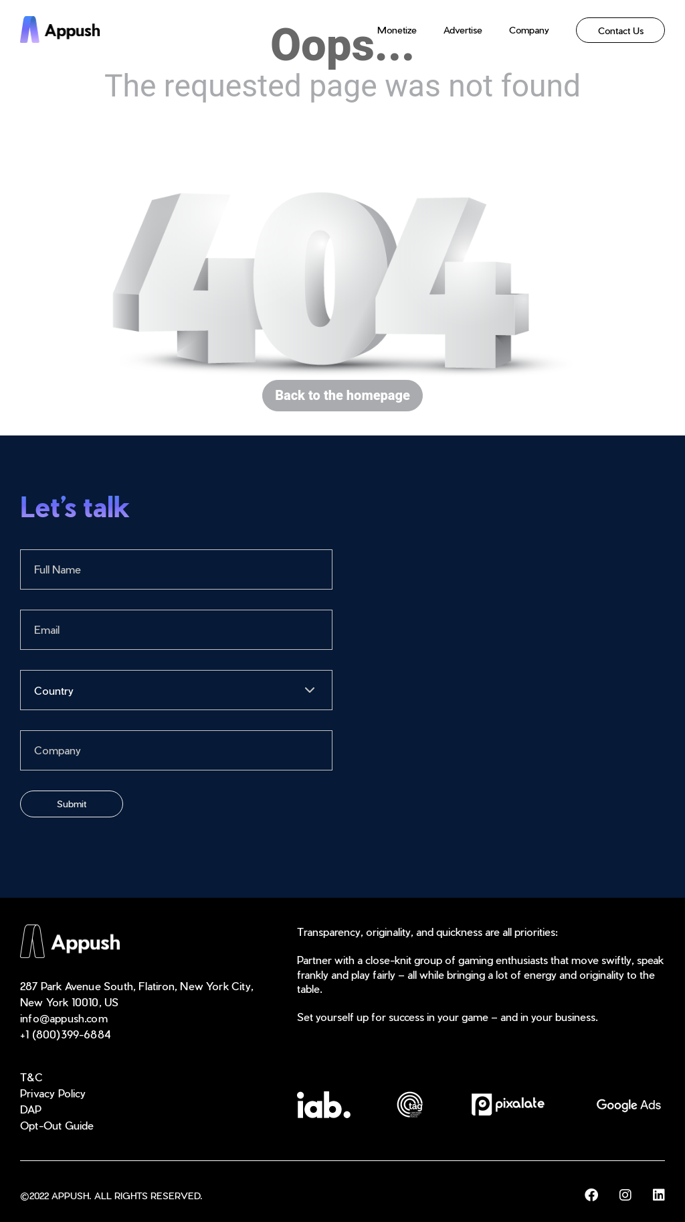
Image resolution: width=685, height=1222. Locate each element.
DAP (31, 1109)
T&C (31, 1077)
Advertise (463, 30)
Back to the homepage (342, 395)
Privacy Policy (53, 1093)
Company (529, 30)
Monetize (397, 30)
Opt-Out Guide (57, 1125)
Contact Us (621, 30)
